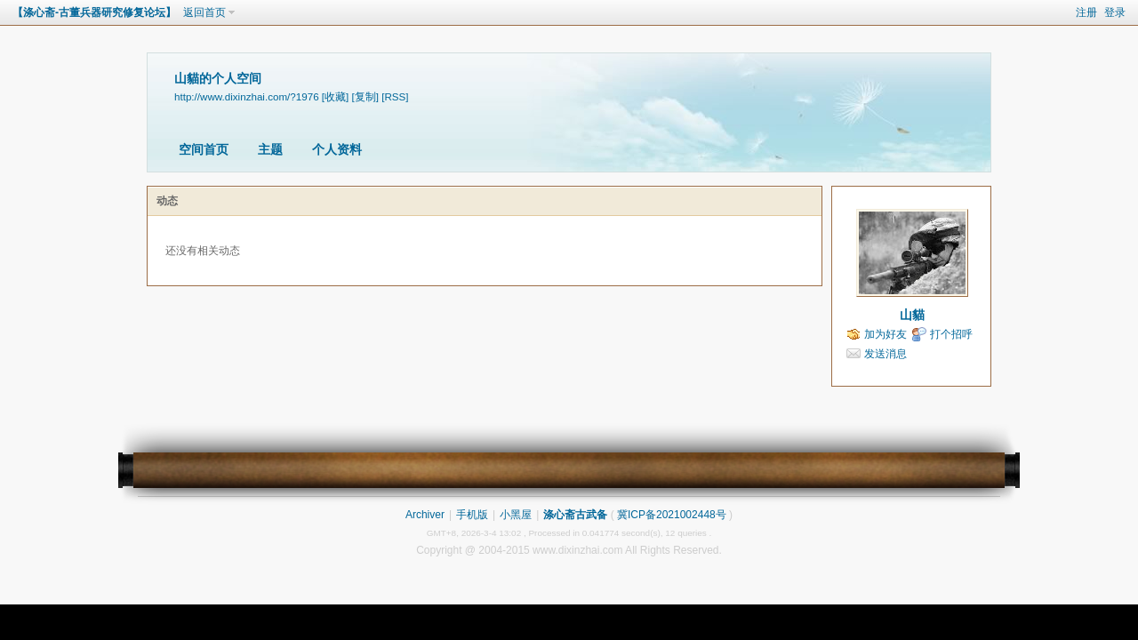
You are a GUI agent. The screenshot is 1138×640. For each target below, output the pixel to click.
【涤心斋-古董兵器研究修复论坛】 (94, 12)
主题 (270, 149)
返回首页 (204, 12)
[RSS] (394, 96)
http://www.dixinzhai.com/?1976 (246, 96)
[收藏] (335, 96)
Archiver (425, 514)
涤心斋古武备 (575, 514)
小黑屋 (516, 514)
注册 (1086, 12)
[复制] (365, 96)
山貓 (912, 315)
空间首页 (203, 149)
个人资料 (337, 149)
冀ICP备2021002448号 (671, 514)
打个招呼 (951, 334)
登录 (1115, 12)
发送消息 (885, 354)
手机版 (472, 514)
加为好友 (885, 334)
